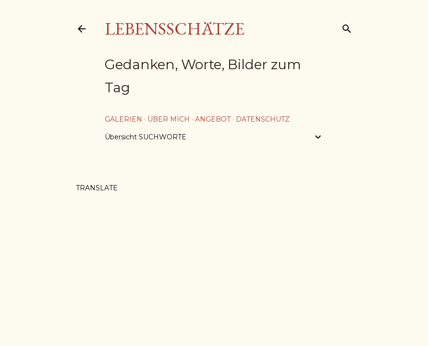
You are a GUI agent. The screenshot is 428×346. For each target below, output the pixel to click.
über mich (168, 119)
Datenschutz (263, 119)
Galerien (123, 119)
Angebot (213, 119)
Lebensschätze (175, 28)
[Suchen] (347, 26)
